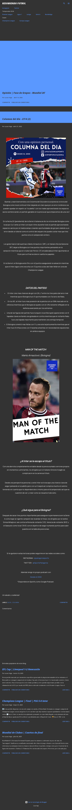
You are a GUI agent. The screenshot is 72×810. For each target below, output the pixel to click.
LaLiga (29, 14)
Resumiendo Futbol (14, 3)
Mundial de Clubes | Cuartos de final (22, 732)
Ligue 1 (19, 14)
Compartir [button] (6, 102)
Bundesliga (48, 14)
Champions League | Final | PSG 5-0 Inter (25, 700)
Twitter (16, 8)
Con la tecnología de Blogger (36, 802)
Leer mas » (66, 690)
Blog (10, 602)
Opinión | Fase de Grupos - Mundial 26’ (23, 92)
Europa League (24, 21)
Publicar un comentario (20, 102)
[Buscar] (64, 3)
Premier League (7, 14)
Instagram (5, 8)
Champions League (8, 21)
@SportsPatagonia (40, 563)
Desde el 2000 (36, 577)
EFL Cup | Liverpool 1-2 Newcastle (21, 669)
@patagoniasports (41, 558)
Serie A (38, 14)
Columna (15, 602)
